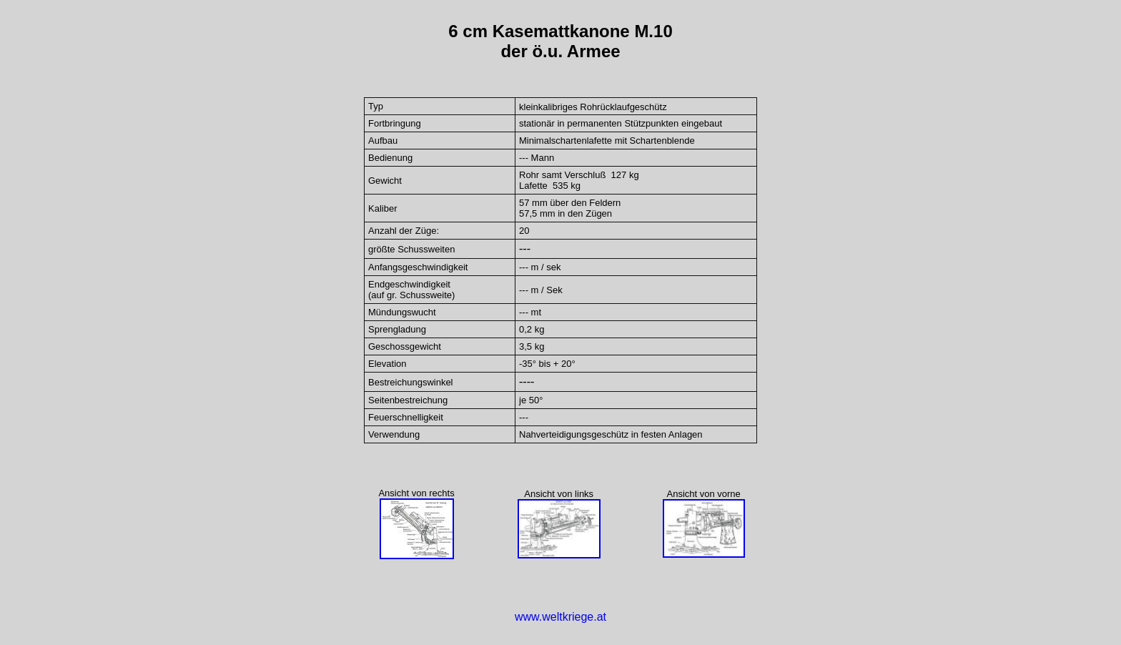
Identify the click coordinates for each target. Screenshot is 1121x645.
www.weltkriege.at (560, 617)
